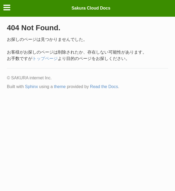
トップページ (45, 58)
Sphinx (31, 86)
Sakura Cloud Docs (90, 8)
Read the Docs (104, 86)
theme (60, 86)
